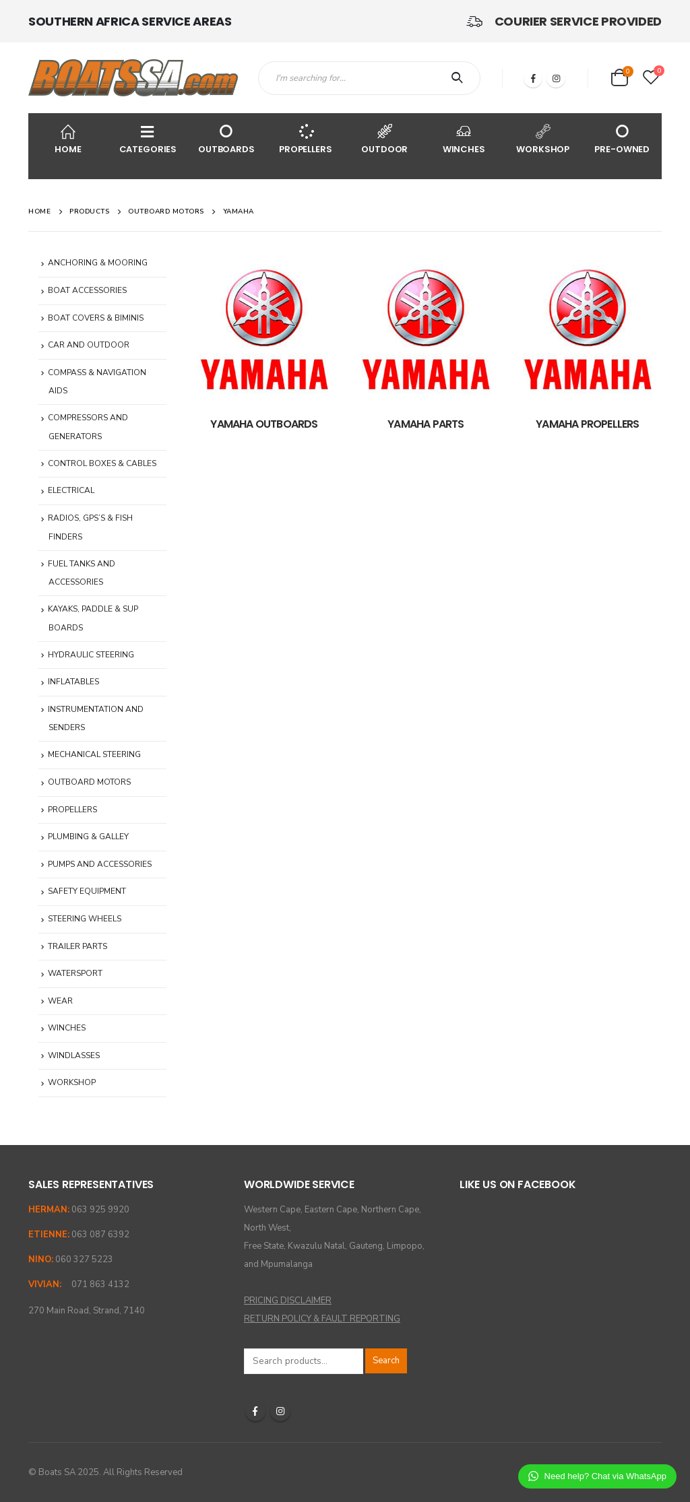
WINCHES (464, 138)
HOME (68, 138)
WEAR (60, 1000)
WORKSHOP (543, 138)
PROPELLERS (305, 138)
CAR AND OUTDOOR (88, 344)
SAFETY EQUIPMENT (87, 891)
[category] (264, 329)
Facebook (255, 1411)
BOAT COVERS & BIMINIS (96, 318)
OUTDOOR (384, 138)
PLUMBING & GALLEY (88, 836)
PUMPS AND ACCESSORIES (100, 864)
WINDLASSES (74, 1055)
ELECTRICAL (71, 490)
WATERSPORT (75, 973)
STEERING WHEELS (84, 918)
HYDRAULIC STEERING (91, 654)
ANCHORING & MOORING (98, 262)
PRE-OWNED (622, 138)
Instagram (280, 1411)
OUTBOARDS (226, 138)
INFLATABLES (73, 681)
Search (386, 1360)
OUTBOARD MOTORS (89, 782)
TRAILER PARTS (77, 946)
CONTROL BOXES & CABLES (102, 463)
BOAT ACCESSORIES (87, 290)
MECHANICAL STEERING (94, 754)
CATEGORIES (148, 138)
